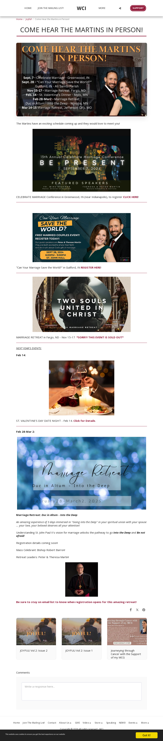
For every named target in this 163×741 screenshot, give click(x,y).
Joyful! (29, 19)
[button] (121, 8)
